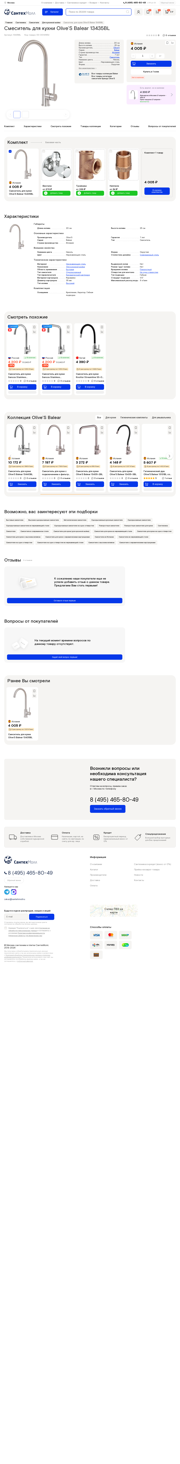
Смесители (10, 531)
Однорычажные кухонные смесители (107, 520)
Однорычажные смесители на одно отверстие (74, 526)
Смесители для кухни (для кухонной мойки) (71, 531)
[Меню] (52, 11)
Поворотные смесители (109, 526)
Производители (98, 875)
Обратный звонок (167, 3)
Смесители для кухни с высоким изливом (23, 537)
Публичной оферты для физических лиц (25, 936)
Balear (117, 50)
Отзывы (135, 126)
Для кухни (111, 417)
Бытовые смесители (14, 520)
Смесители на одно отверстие (19, 543)
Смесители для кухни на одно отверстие (154, 531)
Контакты (104, 3)
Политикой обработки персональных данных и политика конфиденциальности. (27, 956)
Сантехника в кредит (77, 3)
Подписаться (42, 917)
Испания (116, 52)
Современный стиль (149, 255)
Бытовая (70, 269)
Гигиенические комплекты (134, 417)
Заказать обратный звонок (108, 809)
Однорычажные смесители (139, 520)
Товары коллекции (90, 126)
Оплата (93, 885)
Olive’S (116, 48)
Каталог (94, 869)
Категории (116, 126)
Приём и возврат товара (146, 869)
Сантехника (163, 526)
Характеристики (32, 126)
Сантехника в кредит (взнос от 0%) (152, 864)
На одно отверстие (149, 272)
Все (99, 417)
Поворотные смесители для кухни (138, 526)
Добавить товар (53, 193)
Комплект (9, 126)
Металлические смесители (75, 520)
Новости (138, 875)
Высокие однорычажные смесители (43, 520)
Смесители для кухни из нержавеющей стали (113, 531)
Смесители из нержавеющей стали (133, 537)
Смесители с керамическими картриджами (137, 543)
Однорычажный (73, 272)
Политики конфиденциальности (31, 933)
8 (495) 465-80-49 (135, 3)
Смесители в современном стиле (35, 531)
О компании (46, 3)
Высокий (70, 283)
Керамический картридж (78, 275)
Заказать (144, 63)
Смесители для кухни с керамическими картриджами (67, 537)
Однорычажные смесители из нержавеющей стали (27, 526)
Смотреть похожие (61, 126)
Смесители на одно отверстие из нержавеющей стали (60, 543)
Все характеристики (87, 68)
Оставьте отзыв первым (65, 600)
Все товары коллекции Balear (105, 74)
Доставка (59, 3)
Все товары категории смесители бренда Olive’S (103, 77)
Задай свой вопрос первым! (64, 657)
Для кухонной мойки (75, 267)
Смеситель (115, 57)
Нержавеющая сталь (76, 264)
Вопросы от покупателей (162, 126)
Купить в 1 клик (151, 71)
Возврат (93, 3)
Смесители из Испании (104, 537)
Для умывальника (161, 417)
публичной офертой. (25, 961)
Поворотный (146, 269)
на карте (116, 910)
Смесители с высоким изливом (101, 543)
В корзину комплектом (157, 191)
